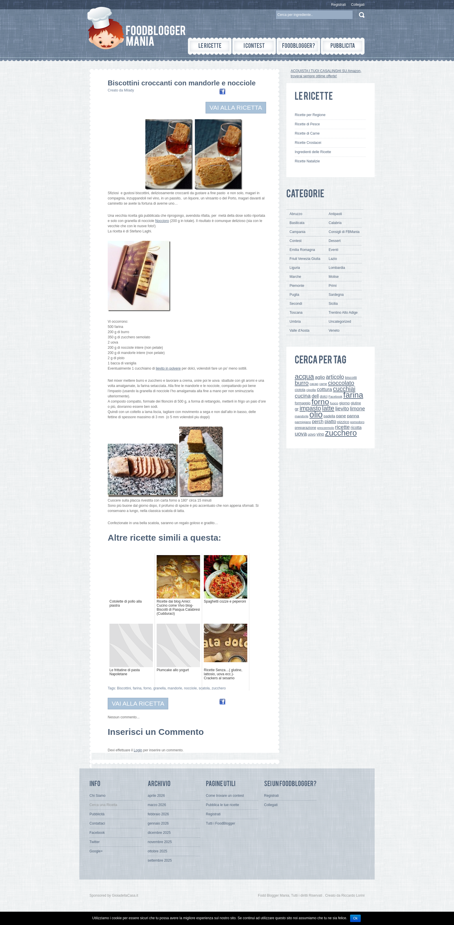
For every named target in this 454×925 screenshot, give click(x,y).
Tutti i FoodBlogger (220, 823)
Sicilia (333, 304)
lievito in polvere (168, 368)
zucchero (219, 688)
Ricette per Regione (310, 115)
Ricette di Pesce (307, 124)
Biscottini (124, 688)
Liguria (295, 268)
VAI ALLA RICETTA (236, 107)
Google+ (96, 851)
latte (328, 408)
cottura (324, 389)
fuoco (334, 403)
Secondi (296, 304)
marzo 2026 (157, 805)
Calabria (335, 223)
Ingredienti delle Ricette (313, 152)
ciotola (300, 390)
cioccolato (341, 383)
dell (315, 396)
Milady (129, 90)
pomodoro (357, 422)
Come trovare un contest (225, 796)
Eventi (333, 250)
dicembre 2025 (159, 833)
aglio (320, 377)
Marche (295, 277)
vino (320, 434)
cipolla (311, 390)
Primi (332, 286)
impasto (310, 408)
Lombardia (337, 268)
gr (297, 408)
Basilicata (297, 223)
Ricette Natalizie (307, 161)
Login (138, 750)
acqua (304, 376)
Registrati (338, 5)
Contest (295, 241)
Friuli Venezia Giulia (305, 259)
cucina (303, 396)
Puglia (294, 295)
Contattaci (97, 823)
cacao (314, 384)
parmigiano (303, 422)
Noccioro (162, 221)
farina (137, 688)
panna (353, 415)
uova (301, 434)
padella (329, 416)
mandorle (175, 688)
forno (147, 688)
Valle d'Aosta (300, 330)
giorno (344, 403)
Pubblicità (97, 814)
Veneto (334, 330)
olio (316, 414)
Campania (297, 232)
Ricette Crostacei (308, 143)
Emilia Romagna (302, 250)
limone (357, 409)
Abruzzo (296, 214)
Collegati (358, 5)
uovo (312, 434)
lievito (342, 408)
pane (341, 415)
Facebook (335, 396)
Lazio (333, 259)
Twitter (94, 842)
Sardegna (336, 295)
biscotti (351, 377)
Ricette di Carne (307, 133)
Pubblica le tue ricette (222, 805)
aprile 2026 (156, 796)
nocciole (190, 688)
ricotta (356, 427)
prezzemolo (325, 428)
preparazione (305, 428)
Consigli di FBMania (344, 232)
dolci (324, 396)
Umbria (295, 322)
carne (323, 384)
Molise (334, 277)
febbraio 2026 (158, 814)
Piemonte (297, 286)
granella (159, 688)
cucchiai (344, 389)
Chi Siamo (97, 796)
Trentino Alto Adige (343, 313)
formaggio (302, 403)
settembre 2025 (160, 860)
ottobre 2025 (157, 851)
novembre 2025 (160, 842)
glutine (356, 403)
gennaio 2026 (158, 823)
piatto (330, 421)
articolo (335, 377)
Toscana (296, 313)
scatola (204, 688)
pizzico (343, 422)
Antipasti (335, 214)
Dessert (334, 241)
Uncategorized (340, 322)
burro (302, 382)
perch (317, 421)
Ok (355, 918)
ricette (342, 427)
